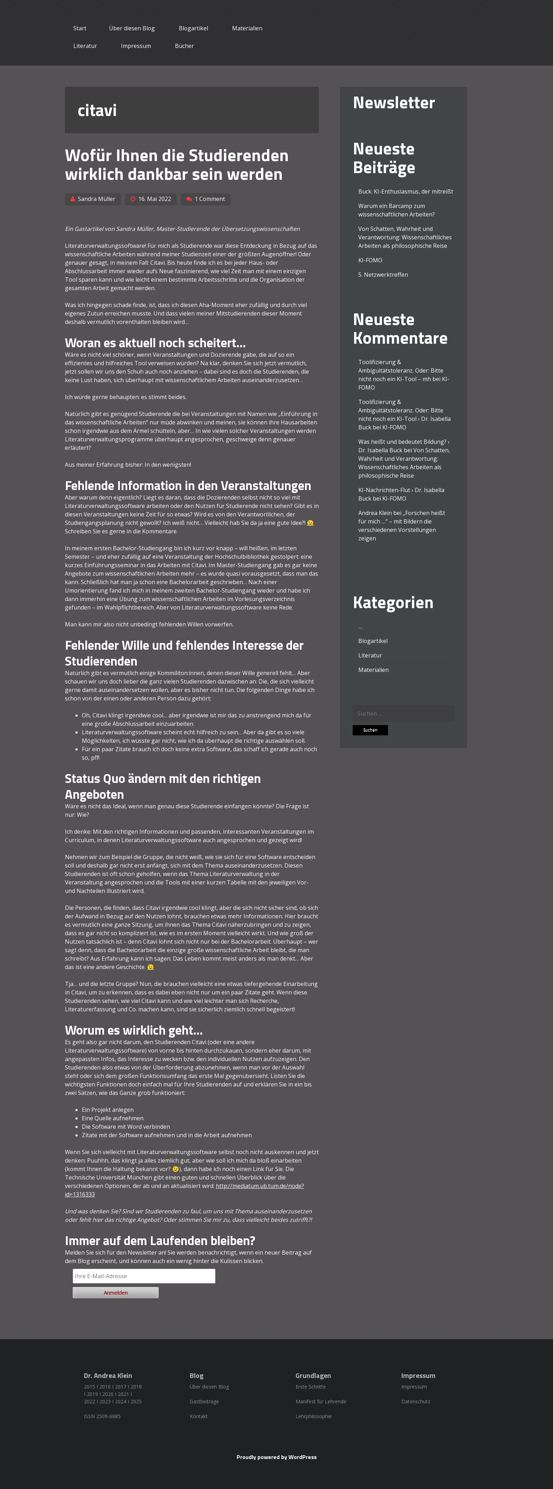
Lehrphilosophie (314, 1416)
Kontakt (199, 1416)
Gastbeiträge (204, 1401)
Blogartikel (193, 28)
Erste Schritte (311, 1386)
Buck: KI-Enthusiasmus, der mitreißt (405, 191)
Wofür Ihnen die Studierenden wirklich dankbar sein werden (177, 164)
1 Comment (210, 199)
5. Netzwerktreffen (383, 274)
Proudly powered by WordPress (277, 1457)
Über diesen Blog (132, 28)
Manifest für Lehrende (321, 1401)
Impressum (136, 46)
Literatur (85, 46)
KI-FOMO (370, 260)
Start (79, 28)
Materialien (247, 28)
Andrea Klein (375, 513)
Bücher (184, 46)
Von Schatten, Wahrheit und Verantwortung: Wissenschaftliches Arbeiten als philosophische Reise (405, 237)
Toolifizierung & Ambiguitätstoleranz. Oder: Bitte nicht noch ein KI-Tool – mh (400, 370)
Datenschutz (415, 1401)
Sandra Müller (96, 199)
